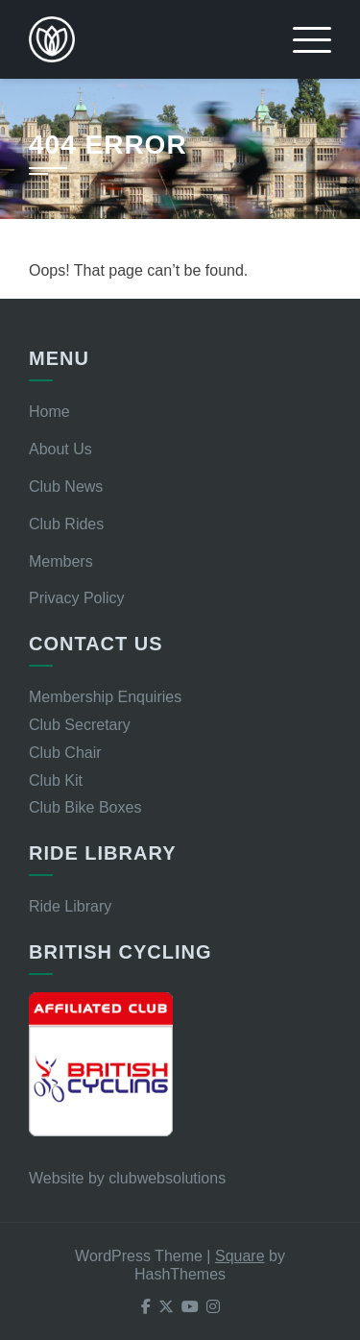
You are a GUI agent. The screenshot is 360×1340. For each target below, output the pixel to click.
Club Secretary (80, 725)
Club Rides (66, 524)
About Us (60, 449)
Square (240, 1256)
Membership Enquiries (105, 697)
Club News (66, 486)
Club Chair (65, 752)
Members (61, 561)
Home (49, 411)
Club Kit (56, 780)
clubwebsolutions (167, 1178)
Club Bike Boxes (85, 807)
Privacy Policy (77, 598)
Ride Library (70, 906)
